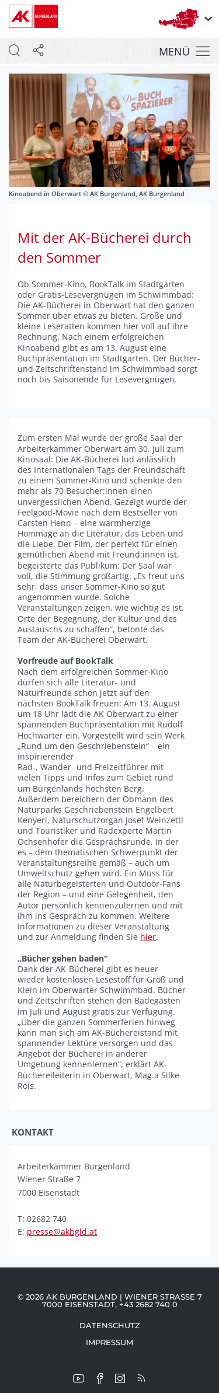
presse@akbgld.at (62, 1231)
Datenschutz (109, 1325)
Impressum (109, 1342)
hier (148, 936)
